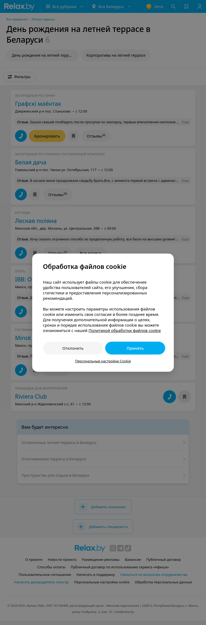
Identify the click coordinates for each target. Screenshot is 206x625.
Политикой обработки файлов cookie (125, 330)
